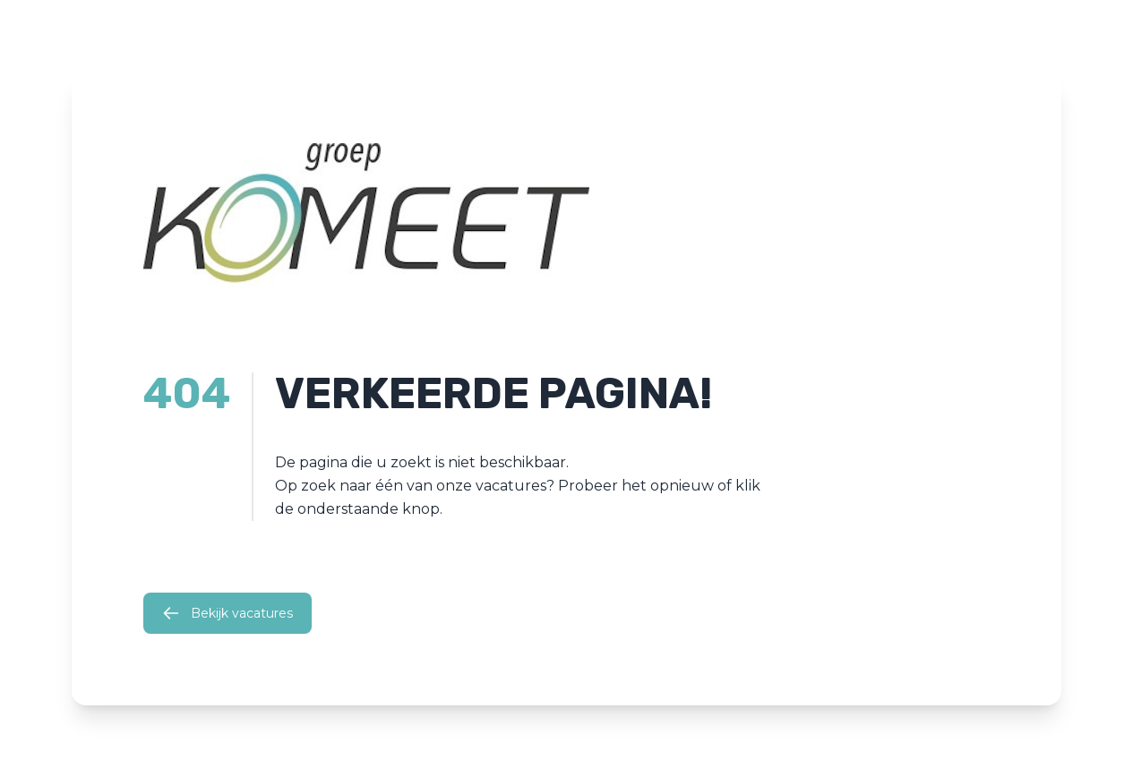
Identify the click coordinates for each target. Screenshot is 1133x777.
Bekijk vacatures (227, 613)
